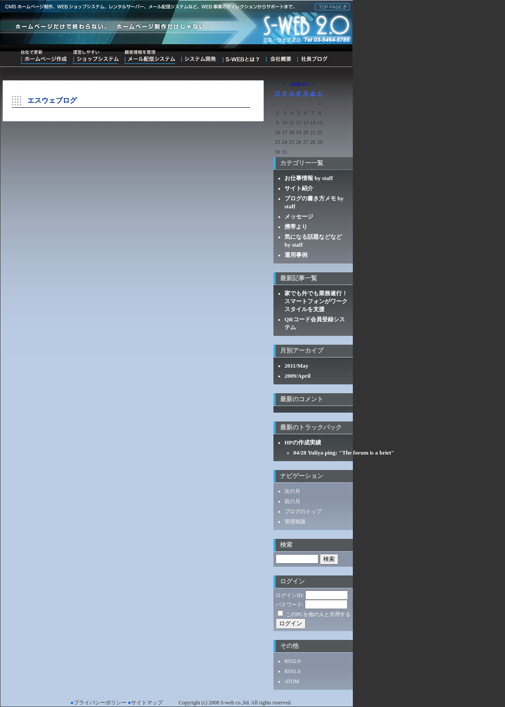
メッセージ (298, 216)
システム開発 (198, 57)
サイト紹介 (298, 188)
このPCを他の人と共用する (318, 614)
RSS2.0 (292, 661)
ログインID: (290, 595)
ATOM (291, 681)
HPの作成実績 (302, 442)
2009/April (297, 375)
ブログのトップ (303, 511)
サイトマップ (147, 702)
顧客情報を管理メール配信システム (149, 57)
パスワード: (289, 605)
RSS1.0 (292, 671)
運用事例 (295, 255)
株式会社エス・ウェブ (331, 6)
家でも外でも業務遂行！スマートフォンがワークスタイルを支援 (316, 301)
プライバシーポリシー (100, 702)
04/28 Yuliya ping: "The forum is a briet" (343, 452)
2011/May (296, 365)
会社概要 (278, 57)
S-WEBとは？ (240, 57)
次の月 (292, 491)
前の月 (292, 501)
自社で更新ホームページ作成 (43, 57)
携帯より (295, 226)
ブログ (312, 57)
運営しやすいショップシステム (95, 57)
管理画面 (295, 522)
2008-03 (298, 84)
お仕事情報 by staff (308, 178)
